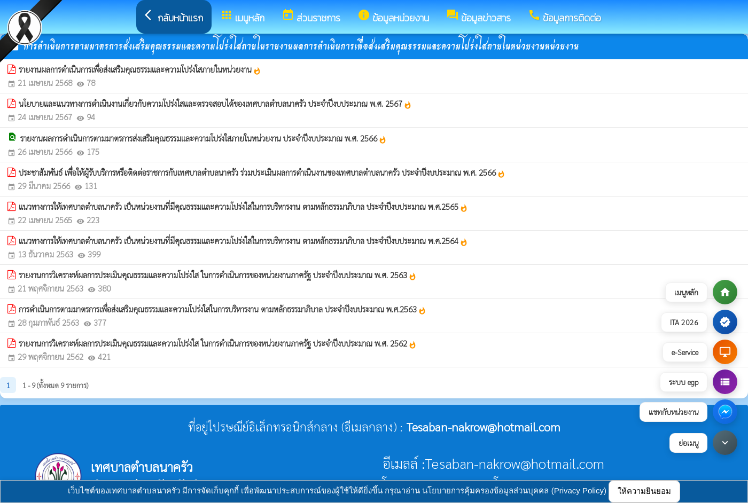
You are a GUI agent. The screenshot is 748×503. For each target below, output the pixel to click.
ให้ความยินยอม (644, 491)
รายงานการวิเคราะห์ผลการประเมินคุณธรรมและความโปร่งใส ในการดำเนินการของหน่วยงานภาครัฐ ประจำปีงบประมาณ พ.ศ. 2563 (218, 275)
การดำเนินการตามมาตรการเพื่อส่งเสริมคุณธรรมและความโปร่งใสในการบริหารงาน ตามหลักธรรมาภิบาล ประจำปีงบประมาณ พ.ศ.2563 (222, 309)
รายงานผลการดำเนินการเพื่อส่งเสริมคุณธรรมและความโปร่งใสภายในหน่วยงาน (140, 69)
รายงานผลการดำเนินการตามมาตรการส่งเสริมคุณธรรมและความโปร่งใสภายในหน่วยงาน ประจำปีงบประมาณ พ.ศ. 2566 (203, 138)
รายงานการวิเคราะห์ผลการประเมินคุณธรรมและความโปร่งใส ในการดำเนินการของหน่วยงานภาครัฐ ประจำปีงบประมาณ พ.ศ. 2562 (218, 343)
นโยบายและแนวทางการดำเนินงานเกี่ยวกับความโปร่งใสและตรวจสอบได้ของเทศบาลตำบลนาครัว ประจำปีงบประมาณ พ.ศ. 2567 (215, 103)
